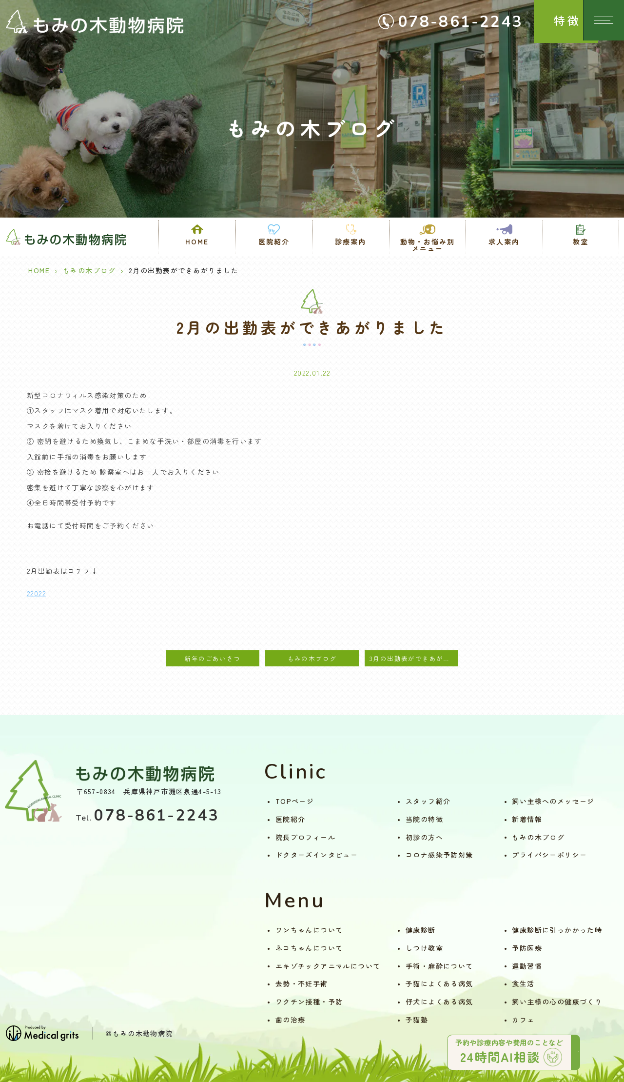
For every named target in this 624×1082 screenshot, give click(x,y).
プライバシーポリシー (549, 855)
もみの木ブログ (89, 270)
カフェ (523, 1019)
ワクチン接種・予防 (309, 1001)
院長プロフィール (305, 837)
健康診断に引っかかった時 (557, 930)
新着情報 (527, 819)
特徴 (550, 20)
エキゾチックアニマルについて (328, 966)
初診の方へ (424, 837)
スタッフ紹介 (428, 801)
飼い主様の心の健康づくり (557, 1001)
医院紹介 (290, 819)
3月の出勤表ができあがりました (414, 658)
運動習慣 (527, 966)
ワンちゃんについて (309, 930)
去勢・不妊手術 (301, 983)
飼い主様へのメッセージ (553, 801)
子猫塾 (417, 1019)
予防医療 (527, 948)
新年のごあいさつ (212, 658)
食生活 (523, 983)
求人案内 (504, 241)
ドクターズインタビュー (316, 855)
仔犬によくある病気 (439, 1001)
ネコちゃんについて (309, 948)
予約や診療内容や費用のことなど (502, 1049)
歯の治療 (290, 1019)
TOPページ (294, 801)
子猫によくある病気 (439, 983)
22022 (36, 593)
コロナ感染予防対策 (439, 855)
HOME (197, 241)
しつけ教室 (424, 948)
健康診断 (421, 930)
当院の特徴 (424, 819)
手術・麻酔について (439, 966)
